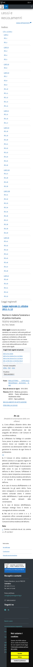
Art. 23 (6, 152)
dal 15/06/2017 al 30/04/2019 (13, 361)
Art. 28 (6, 178)
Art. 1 (5, 38)
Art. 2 (5, 42)
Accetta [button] (20, 653)
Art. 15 (6, 114)
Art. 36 (6, 216)
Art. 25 (6, 161)
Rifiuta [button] (20, 657)
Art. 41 (6, 241)
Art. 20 (6, 140)
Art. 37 (6, 220)
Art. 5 (5, 59)
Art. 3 (5, 51)
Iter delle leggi (6, 547)
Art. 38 (6, 224)
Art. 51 (6, 288)
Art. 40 (6, 233)
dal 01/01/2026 (8, 354)
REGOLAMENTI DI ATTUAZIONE (15, 402)
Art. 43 (6, 250)
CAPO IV (6, 73)
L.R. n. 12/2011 (7, 32)
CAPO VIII (7, 191)
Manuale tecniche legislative (10, 555)
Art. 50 (6, 283)
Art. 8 (5, 80)
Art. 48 (6, 271)
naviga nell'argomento (24, 22)
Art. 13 (6, 102)
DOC (13, 368)
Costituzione (6, 551)
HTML (5, 368)
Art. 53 (6, 296)
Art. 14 (6, 106)
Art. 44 (6, 254)
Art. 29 (6, 182)
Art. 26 (6, 165)
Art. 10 (6, 89)
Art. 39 (6, 228)
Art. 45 (6, 258)
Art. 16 (6, 118)
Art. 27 (6, 173)
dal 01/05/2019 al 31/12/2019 (13, 358)
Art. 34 (6, 207)
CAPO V (6, 111)
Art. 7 (5, 76)
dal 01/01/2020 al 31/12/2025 (13, 356)
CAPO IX (6, 238)
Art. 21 (6, 144)
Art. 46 (6, 262)
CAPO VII (7, 170)
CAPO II (6, 47)
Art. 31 (6, 195)
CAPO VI (6, 128)
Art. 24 (6, 156)
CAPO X (6, 276)
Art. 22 (6, 148)
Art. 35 (6, 211)
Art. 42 (6, 245)
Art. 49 (6, 279)
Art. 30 (6, 186)
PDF (9, 368)
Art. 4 (5, 55)
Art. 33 (6, 203)
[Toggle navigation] (31, 6)
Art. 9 (5, 85)
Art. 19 (6, 135)
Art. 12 (6, 97)
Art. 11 (6, 93)
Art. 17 (6, 123)
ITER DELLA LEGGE (10, 405)
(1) (3, 455)
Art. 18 (6, 131)
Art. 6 (5, 68)
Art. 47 (6, 266)
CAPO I (6, 35)
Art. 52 (6, 292)
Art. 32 (6, 199)
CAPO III (6, 64)
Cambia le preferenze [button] (20, 660)
